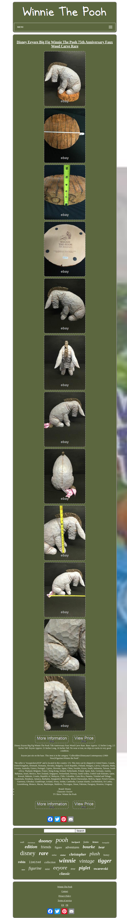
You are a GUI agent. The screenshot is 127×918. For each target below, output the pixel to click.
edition (31, 846)
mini (47, 869)
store (23, 870)
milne (54, 855)
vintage (86, 861)
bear (102, 847)
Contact (64, 891)
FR (67, 905)
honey (106, 855)
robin (21, 862)
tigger (104, 860)
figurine (35, 868)
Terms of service (65, 900)
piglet (84, 867)
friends (46, 847)
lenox (96, 842)
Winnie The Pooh (64, 886)
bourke (89, 846)
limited (35, 862)
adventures (72, 847)
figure (58, 847)
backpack (76, 842)
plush (95, 853)
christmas (31, 842)
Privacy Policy (65, 896)
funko (86, 842)
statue (63, 855)
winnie (67, 860)
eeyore (60, 867)
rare (43, 853)
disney (27, 853)
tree (73, 868)
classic (64, 873)
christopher (77, 854)
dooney (45, 840)
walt (22, 842)
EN (62, 905)
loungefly (105, 842)
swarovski (101, 868)
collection (50, 862)
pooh (62, 840)
